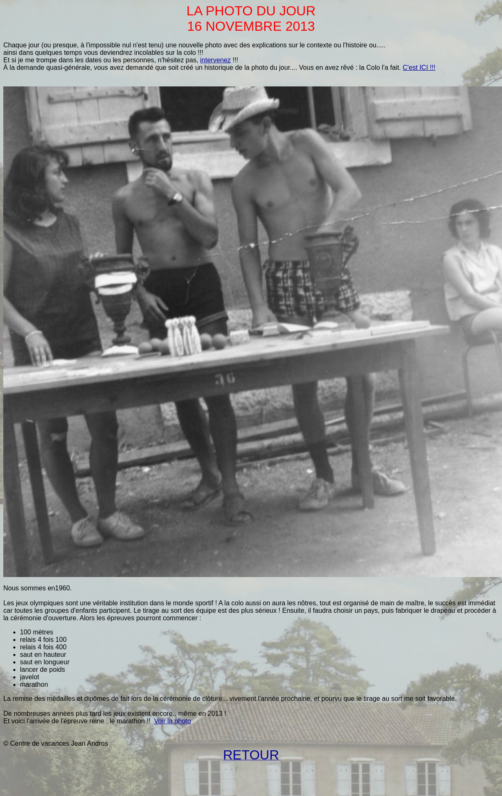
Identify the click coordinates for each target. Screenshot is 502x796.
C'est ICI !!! (419, 67)
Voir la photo (172, 721)
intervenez (215, 60)
